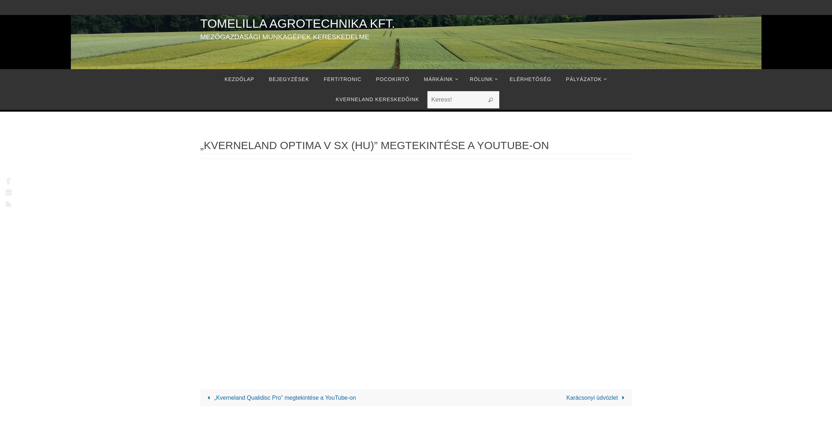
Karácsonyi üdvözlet (596, 398)
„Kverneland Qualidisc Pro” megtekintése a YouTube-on (280, 398)
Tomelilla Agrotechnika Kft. (297, 23)
